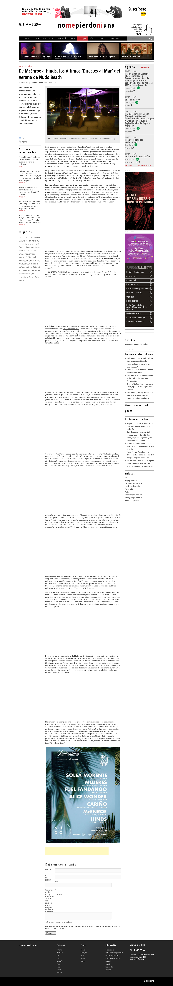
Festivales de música (132, 486)
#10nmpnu (82, 38)
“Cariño (21, 237)
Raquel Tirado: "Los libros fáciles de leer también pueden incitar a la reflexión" (140, 426)
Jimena (37, 260)
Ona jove (130, 296)
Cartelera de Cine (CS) (133, 483)
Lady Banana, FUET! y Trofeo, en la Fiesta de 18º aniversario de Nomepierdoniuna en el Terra (140, 395)
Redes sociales (109, 967)
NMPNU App (137, 945)
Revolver (28, 273)
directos (26, 250)
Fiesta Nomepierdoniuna (112, 955)
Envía (23, 138)
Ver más (21, 166)
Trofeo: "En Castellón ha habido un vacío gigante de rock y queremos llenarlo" (140, 387)
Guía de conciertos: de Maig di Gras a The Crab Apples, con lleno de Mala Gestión (140, 378)
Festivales (102, 38)
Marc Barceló (33, 263)
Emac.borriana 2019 (71, 328)
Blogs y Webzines (131, 480)
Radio (127, 492)
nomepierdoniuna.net (28, 945)
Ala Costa (28, 237)
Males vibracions (134, 313)
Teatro (51, 38)
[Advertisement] (77, 851)
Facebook (83, 950)
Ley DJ (26, 263)
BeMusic (22, 240)
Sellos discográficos (132, 500)
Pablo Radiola (32, 270)
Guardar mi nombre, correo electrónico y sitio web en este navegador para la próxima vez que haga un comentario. (49, 901)
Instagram (84, 952)
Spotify (83, 958)
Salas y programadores (133, 497)
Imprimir (24, 141)
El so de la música (134, 292)
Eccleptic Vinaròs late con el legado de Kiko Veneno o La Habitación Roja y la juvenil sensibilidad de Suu (140, 463)
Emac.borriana (23, 253)
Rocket (26, 277)
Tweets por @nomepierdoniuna (137, 344)
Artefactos (131, 276)
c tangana (28, 240)
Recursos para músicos (133, 495)
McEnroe (22, 267)
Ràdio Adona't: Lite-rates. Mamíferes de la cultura (136, 307)
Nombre (48, 869)
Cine (44, 38)
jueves (21, 263)
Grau (27, 260)
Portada (29, 66)
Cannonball (131, 280)
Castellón (37, 244)
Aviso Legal (68, 922)
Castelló (30, 244)
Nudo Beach (23, 270)
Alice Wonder (36, 237)
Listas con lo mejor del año (112, 958)
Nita (39, 267)
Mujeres (29, 267)
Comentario (58, 894)
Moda (58, 967)
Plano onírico (132, 300)
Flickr (82, 955)
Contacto (107, 964)
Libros (72, 38)
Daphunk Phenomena (26, 247)
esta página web (98, 185)
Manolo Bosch (38, 82)
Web (56, 882)
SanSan (31, 277)
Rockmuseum (132, 284)
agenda (63, 149)
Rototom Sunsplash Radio (138, 288)
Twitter (83, 961)
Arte (37, 38)
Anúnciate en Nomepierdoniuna (114, 952)
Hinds (32, 260)
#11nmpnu (60, 950)
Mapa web (108, 961)
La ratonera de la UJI (135, 317)
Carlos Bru (35, 240)
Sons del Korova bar (135, 321)
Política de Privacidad (59, 928)
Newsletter (114, 38)
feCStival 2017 (114, 515)
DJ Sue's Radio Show (135, 272)
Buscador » (145, 67)
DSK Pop (33, 250)
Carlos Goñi (23, 244)
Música (92, 38)
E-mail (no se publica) (48, 878)
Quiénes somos (109, 950)
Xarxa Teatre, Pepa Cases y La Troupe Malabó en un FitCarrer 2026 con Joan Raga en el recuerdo (140, 455)
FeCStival (29, 257)
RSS (144, 956)
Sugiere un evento (144, 165)
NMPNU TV (28, 38)
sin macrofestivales (67, 147)
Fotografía (62, 38)
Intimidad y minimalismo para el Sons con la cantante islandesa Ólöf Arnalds (140, 446)
